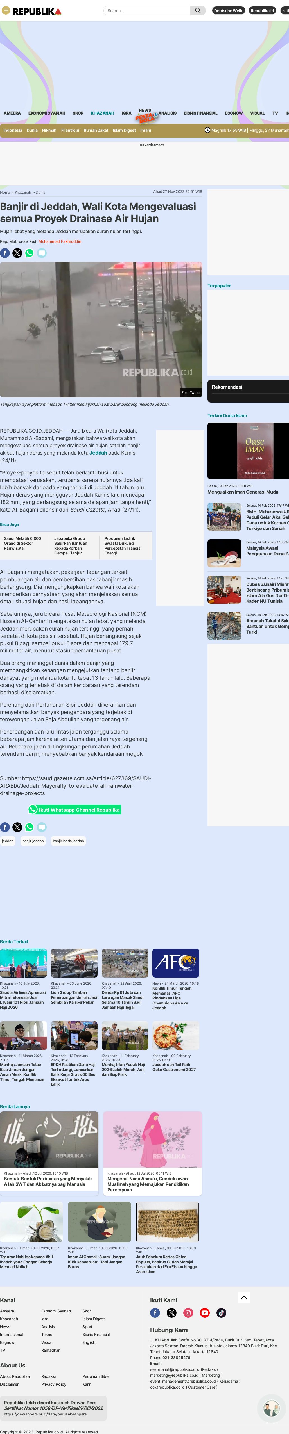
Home (5, 192)
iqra (126, 113)
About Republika (15, 1376)
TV (275, 113)
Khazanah (23, 192)
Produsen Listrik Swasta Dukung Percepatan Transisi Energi (123, 546)
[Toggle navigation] (6, 10)
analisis (167, 113)
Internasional (11, 1334)
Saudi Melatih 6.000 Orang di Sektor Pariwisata (22, 543)
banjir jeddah (33, 841)
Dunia (32, 130)
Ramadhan (50, 1350)
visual (257, 113)
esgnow (234, 113)
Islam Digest (124, 130)
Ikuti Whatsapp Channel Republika (75, 809)
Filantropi (70, 130)
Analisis (48, 1326)
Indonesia (13, 130)
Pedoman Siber (96, 1376)
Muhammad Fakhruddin (60, 241)
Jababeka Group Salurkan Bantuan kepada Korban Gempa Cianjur (70, 546)
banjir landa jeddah (68, 841)
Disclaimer (9, 1384)
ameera (12, 113)
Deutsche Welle (228, 10)
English (88, 1342)
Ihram (145, 130)
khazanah (102, 113)
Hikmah (49, 130)
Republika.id (262, 10)
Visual (46, 1342)
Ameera (7, 1311)
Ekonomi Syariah (47, 113)
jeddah (7, 841)
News (145, 111)
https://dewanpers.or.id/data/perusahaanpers (45, 1414)
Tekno (46, 1334)
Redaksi (48, 1376)
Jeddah (98, 453)
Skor (86, 1311)
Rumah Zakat (96, 130)
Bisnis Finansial (201, 113)
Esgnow (7, 1342)
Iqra (44, 1318)
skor (78, 113)
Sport (87, 1326)
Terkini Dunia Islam (227, 415)
